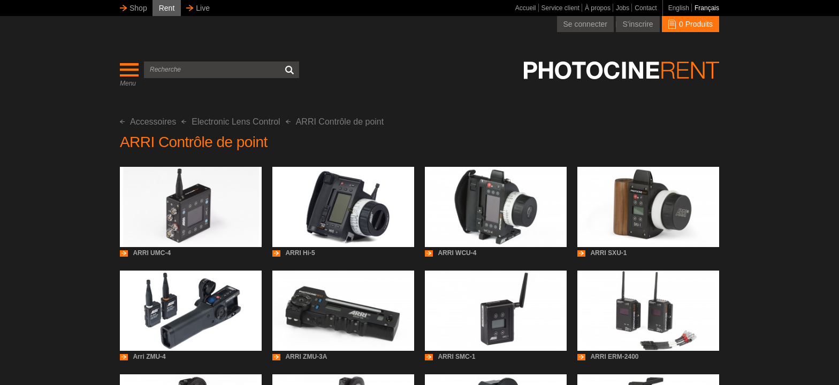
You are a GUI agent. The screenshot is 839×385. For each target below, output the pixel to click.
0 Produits (690, 24)
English (678, 8)
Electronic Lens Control (230, 121)
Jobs (622, 8)
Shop (138, 8)
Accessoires (148, 121)
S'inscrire (637, 24)
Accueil (525, 8)
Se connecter (585, 24)
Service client (560, 8)
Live (203, 8)
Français (707, 8)
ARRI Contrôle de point (335, 121)
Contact (646, 8)
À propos (598, 8)
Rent (167, 8)
